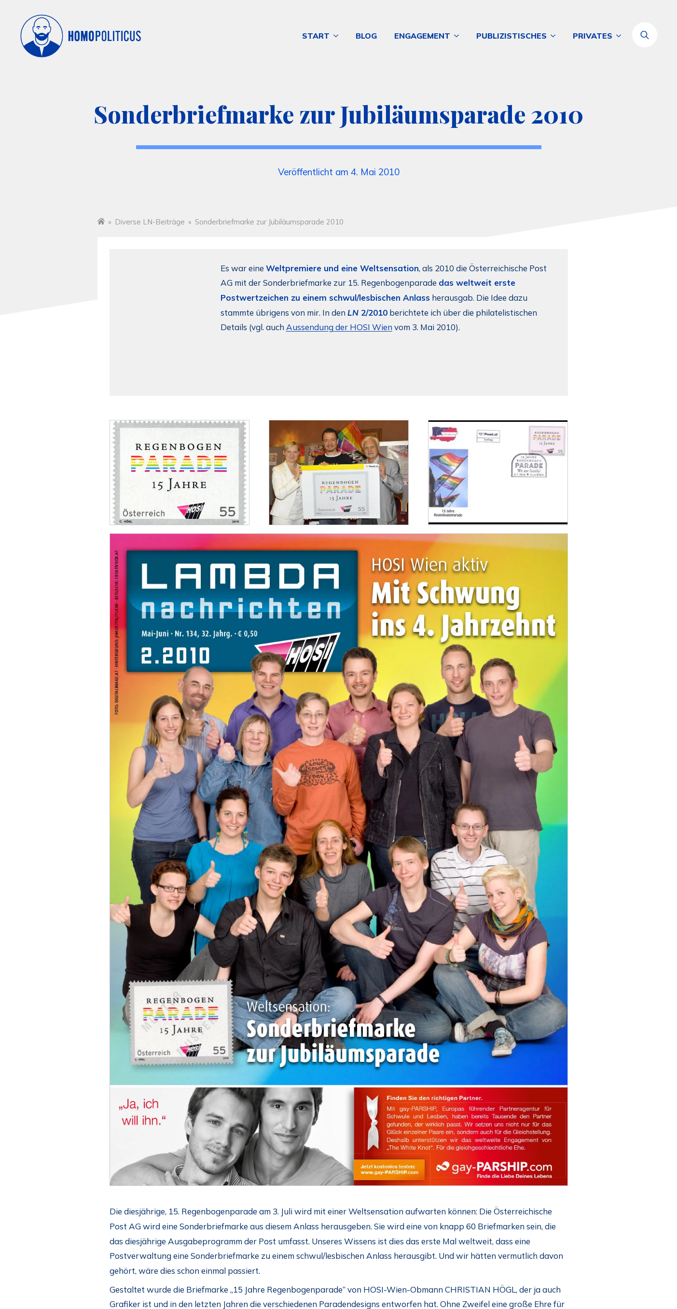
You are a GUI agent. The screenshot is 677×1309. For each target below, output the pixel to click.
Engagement (422, 36)
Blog (366, 36)
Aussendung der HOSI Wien (339, 327)
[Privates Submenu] (621, 35)
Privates (592, 36)
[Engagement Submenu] (459, 35)
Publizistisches (511, 36)
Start (316, 36)
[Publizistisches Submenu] (555, 35)
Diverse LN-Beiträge (150, 221)
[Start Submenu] (338, 35)
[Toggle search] (644, 34)
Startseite (101, 220)
